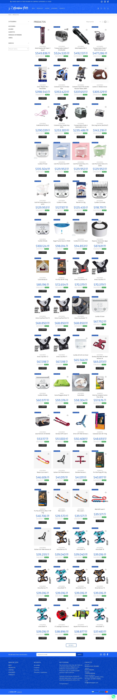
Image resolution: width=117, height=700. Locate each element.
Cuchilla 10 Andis (42, 243)
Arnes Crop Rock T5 (99, 281)
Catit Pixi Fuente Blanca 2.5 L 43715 (43, 204)
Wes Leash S (61, 515)
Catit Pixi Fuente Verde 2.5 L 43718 (100, 166)
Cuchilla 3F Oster (42, 165)
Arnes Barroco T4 (100, 593)
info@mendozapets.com (91, 688)
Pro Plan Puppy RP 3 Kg (99, 476)
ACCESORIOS (11, 26)
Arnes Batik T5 (62, 593)
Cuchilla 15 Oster (100, 319)
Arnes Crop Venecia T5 (80, 281)
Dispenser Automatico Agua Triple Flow (100, 243)
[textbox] (19, 49)
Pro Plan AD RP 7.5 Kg (62, 281)
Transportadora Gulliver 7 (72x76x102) (61, 49)
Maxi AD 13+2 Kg (80, 204)
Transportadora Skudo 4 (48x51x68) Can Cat (81, 127)
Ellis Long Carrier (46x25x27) (100, 126)
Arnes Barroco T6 (81, 593)
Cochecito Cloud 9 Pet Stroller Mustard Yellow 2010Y (80, 88)
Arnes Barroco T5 (43, 593)
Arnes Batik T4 (42, 631)
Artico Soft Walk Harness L (80, 437)
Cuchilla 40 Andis (42, 398)
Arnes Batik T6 (100, 554)
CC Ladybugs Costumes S (62, 631)
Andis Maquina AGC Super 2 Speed (42, 49)
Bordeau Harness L (80, 476)
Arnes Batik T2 (100, 631)
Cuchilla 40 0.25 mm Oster (80, 358)
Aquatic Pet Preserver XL (81, 631)
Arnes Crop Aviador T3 (81, 320)
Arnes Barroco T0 (62, 554)
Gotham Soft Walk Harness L (62, 476)
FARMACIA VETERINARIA (15, 35)
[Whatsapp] (102, 1)
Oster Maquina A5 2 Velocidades (42, 88)
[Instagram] (105, 1)
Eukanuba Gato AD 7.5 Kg (100, 437)
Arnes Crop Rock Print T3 (43, 320)
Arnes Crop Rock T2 (42, 359)
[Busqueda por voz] (98, 8)
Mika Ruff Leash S (100, 513)
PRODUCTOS (16, 14)
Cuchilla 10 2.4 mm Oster (81, 243)
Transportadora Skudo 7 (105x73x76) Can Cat (100, 49)
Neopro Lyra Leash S (42, 476)
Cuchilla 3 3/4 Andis (99, 204)
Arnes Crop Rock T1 (61, 359)
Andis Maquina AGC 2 (81, 48)
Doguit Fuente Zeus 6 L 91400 (61, 243)
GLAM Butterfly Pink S (42, 126)
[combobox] (18, 49)
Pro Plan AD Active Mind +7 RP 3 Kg (42, 516)
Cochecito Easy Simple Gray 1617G (61, 127)
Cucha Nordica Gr (42, 281)
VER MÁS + (71, 650)
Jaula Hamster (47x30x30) (42, 437)
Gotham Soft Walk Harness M (42, 554)
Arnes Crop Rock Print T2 (62, 320)
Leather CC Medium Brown (99, 87)
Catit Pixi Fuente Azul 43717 (61, 165)
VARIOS (10, 38)
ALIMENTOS (11, 32)
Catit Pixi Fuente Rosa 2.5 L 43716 (80, 166)
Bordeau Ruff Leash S (62, 437)
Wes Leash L (80, 515)
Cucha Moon (80, 398)
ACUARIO (10, 29)
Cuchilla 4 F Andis (62, 204)
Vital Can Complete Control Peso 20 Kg (99, 399)
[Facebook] (108, 1)
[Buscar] (101, 8)
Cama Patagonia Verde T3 (62, 398)
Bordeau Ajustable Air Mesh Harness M (100, 360)
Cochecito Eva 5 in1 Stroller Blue (61, 88)
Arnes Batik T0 (81, 554)
